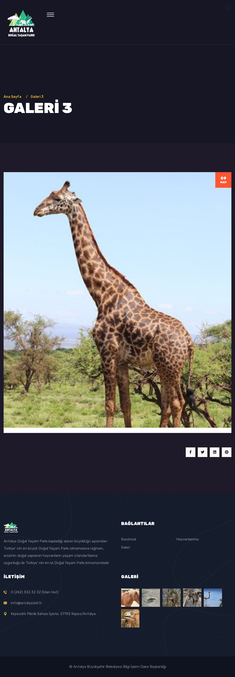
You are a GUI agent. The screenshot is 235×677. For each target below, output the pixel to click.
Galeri (125, 547)
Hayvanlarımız (187, 539)
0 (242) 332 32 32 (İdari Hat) (34, 592)
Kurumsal (128, 539)
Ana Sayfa (13, 97)
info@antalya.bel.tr (26, 603)
